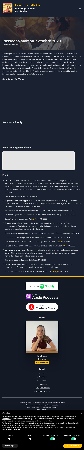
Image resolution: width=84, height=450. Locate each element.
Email (43, 373)
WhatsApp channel (43, 391)
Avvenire (55, 405)
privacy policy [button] (6, 419)
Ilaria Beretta (60, 403)
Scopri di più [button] (10, 446)
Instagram (43, 377)
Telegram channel (43, 388)
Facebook (43, 384)
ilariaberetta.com (42, 362)
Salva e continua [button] (73, 446)
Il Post (35, 219)
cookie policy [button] (47, 421)
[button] (81, 413)
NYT (64, 246)
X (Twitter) (43, 380)
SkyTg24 (55, 271)
